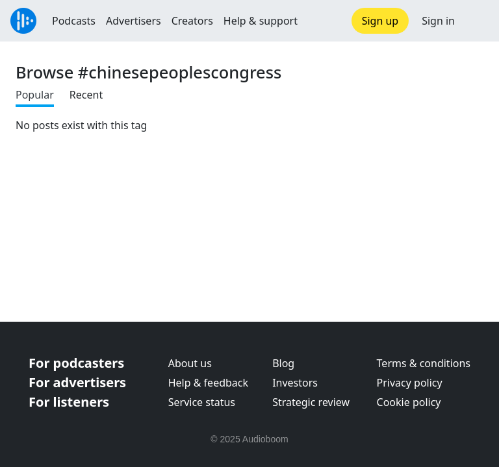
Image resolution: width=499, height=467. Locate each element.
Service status (201, 402)
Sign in (438, 21)
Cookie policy (409, 402)
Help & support (261, 21)
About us (190, 363)
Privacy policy (409, 383)
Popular (35, 95)
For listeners (69, 402)
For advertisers (77, 382)
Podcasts (74, 21)
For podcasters (76, 363)
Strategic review (311, 402)
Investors (295, 383)
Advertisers (133, 21)
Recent (86, 95)
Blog (283, 363)
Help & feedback (208, 383)
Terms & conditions (423, 363)
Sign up (380, 21)
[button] (477, 21)
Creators (192, 21)
